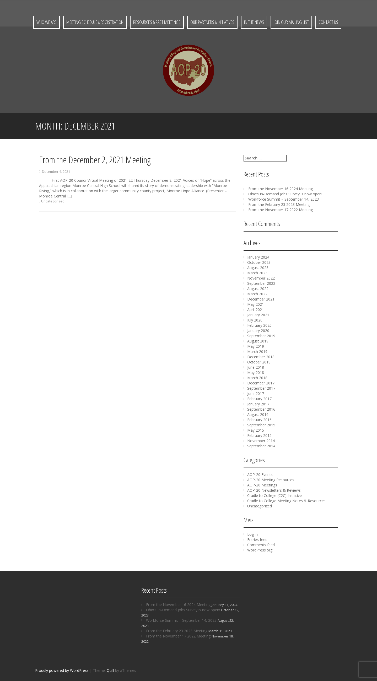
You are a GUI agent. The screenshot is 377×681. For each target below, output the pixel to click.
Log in (252, 534)
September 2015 (261, 424)
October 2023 (259, 262)
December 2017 (260, 382)
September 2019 (261, 335)
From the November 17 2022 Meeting (280, 209)
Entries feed (257, 539)
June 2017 (255, 393)
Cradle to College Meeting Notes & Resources (286, 500)
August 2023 (257, 267)
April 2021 (255, 309)
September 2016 (261, 409)
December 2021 (260, 299)
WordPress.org (259, 550)
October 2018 (259, 362)
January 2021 (258, 314)
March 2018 (257, 377)
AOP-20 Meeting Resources (270, 479)
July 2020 (254, 320)
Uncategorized (52, 202)
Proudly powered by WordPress (62, 670)
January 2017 (258, 403)
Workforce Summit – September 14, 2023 (283, 199)
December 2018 (260, 356)
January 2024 (258, 257)
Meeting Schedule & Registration (94, 22)
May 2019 (255, 346)
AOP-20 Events (260, 474)
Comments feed (261, 544)
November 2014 (261, 440)
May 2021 (255, 304)
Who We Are (46, 22)
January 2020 (258, 330)
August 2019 (257, 341)
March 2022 (257, 293)
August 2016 (257, 414)
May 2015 (255, 430)
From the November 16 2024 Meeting (280, 188)
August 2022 (257, 288)
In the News (254, 22)
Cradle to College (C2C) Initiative (274, 495)
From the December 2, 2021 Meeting (95, 161)
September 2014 (261, 445)
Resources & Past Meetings (157, 22)
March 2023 (257, 272)
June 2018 (255, 367)
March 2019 (257, 351)
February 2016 (259, 419)
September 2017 (261, 388)
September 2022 (261, 283)
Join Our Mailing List (291, 22)
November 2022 (261, 278)
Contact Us (328, 22)
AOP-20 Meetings (262, 484)
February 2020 (259, 325)
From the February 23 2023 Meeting (279, 204)
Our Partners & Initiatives (212, 22)
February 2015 (259, 435)
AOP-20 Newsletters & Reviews (274, 490)
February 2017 (259, 398)
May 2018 (255, 372)
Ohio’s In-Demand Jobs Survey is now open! (285, 193)
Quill (110, 670)
